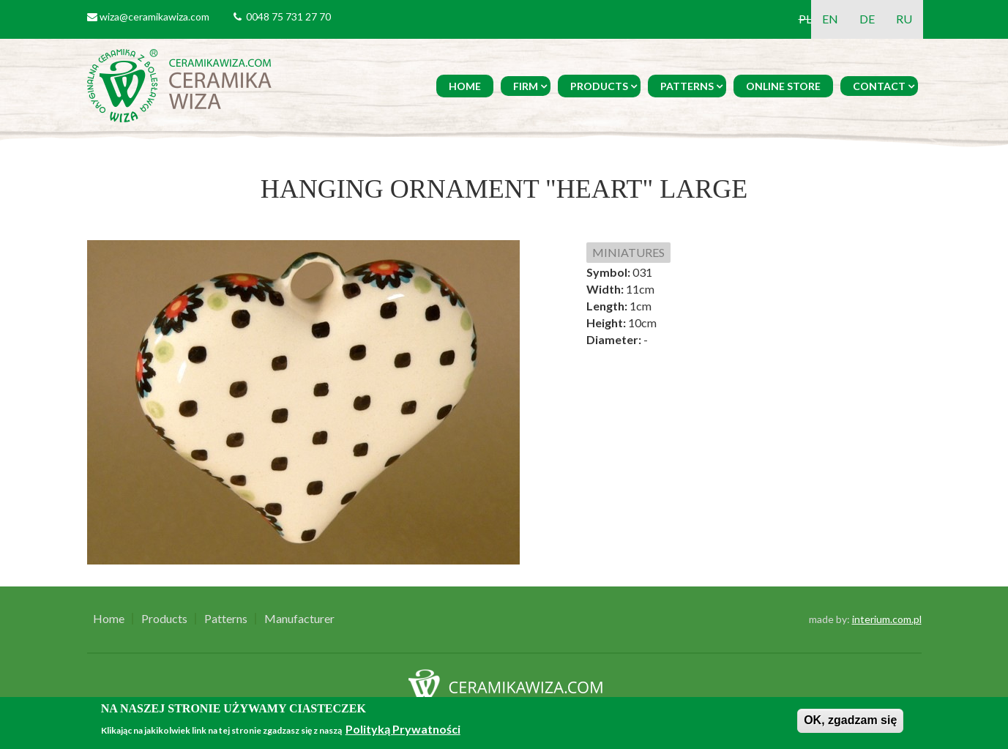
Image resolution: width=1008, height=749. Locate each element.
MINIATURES (628, 252)
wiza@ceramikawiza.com (154, 16)
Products (599, 86)
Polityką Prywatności (403, 729)
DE (867, 19)
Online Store (783, 86)
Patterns (687, 86)
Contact (879, 86)
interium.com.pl (887, 619)
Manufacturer (299, 619)
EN (830, 19)
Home (465, 86)
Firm (525, 86)
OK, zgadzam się (850, 720)
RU (904, 19)
